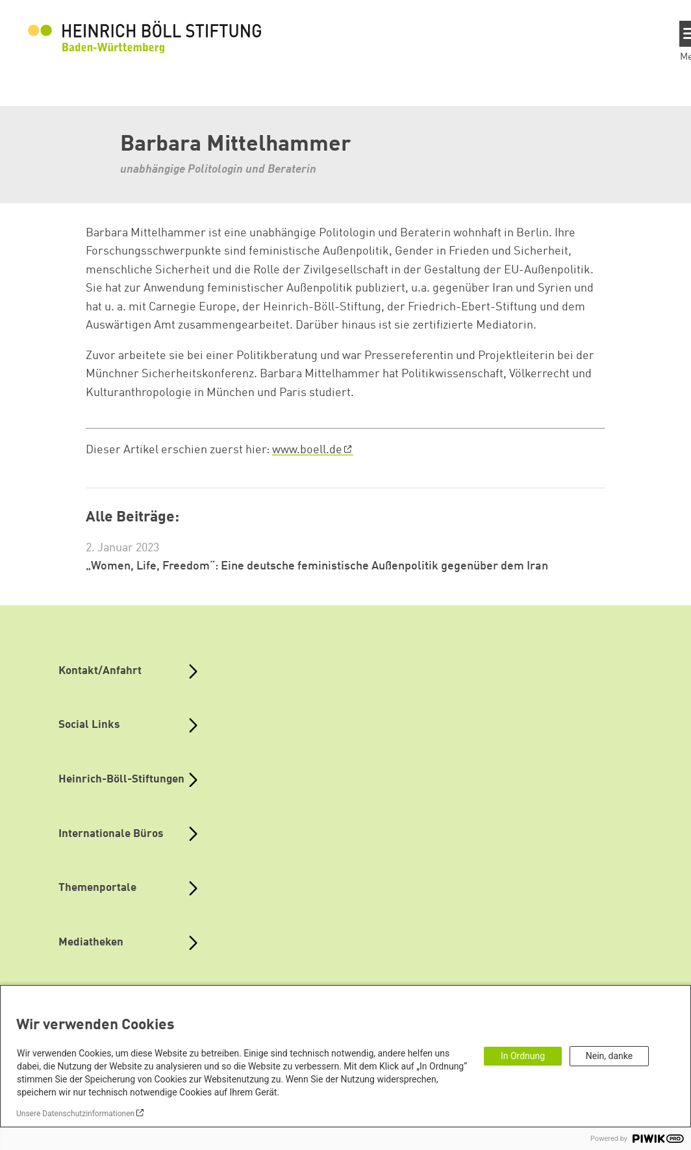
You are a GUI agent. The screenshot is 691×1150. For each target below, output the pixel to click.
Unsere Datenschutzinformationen (75, 1113)
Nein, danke (609, 1056)
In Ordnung (523, 1056)
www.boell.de (307, 450)
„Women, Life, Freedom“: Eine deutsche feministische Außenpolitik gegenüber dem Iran (317, 566)
